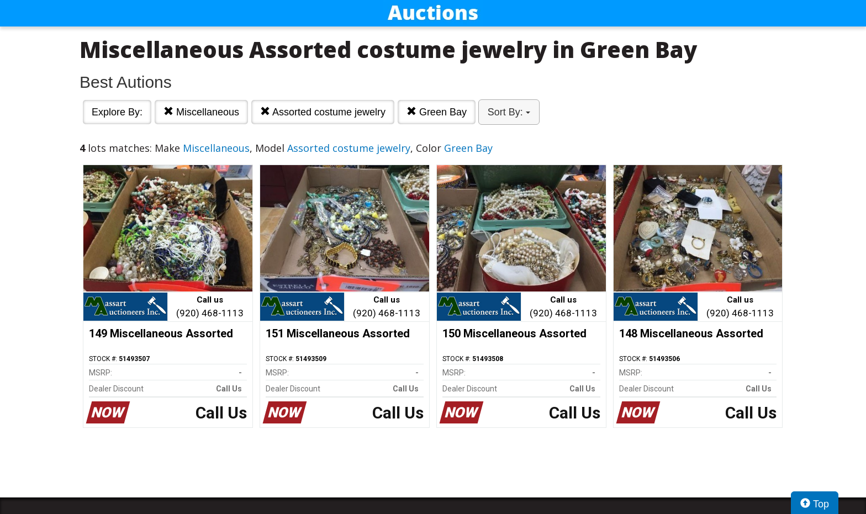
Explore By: (117, 112)
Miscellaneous (201, 112)
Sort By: (509, 112)
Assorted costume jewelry (323, 112)
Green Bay (436, 112)
